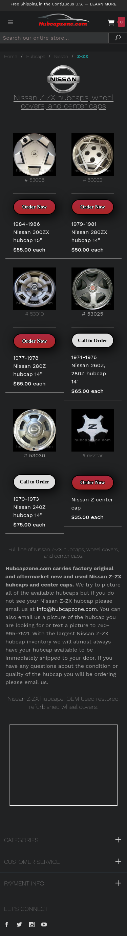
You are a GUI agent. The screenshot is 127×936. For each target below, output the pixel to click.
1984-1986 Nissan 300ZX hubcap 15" (31, 232)
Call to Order (92, 340)
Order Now (34, 207)
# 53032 (92, 158)
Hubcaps (35, 56)
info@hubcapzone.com (67, 609)
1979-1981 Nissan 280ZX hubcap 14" (89, 232)
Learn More (103, 4)
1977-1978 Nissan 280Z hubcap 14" (29, 366)
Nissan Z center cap (92, 503)
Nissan (61, 56)
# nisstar (92, 434)
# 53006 (34, 158)
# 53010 (34, 292)
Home (10, 56)
